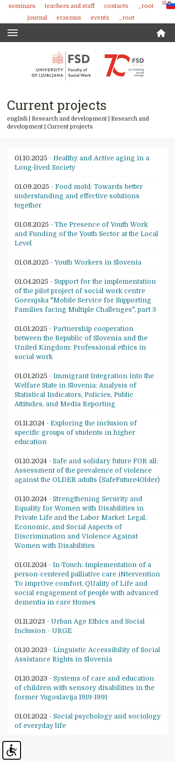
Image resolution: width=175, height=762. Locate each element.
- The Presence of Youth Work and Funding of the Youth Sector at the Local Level (86, 234)
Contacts (116, 6)
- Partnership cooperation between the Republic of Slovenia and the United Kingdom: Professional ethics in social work (80, 342)
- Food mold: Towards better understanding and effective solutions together (78, 196)
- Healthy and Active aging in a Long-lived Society (81, 162)
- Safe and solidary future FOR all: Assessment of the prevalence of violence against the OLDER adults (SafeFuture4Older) (87, 470)
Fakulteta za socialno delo (87, 65)
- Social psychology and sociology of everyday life (87, 720)
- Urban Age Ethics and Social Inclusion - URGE (79, 626)
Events (100, 17)
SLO (166, 3)
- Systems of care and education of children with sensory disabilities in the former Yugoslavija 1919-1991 (84, 688)
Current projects (70, 126)
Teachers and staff (70, 6)
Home (161, 33)
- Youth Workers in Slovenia (77, 262)
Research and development (69, 118)
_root (146, 6)
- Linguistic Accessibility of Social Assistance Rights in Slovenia (87, 654)
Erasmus (68, 17)
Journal (37, 17)
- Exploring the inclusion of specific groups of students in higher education (75, 432)
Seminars (21, 6)
